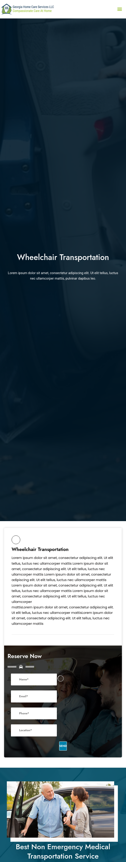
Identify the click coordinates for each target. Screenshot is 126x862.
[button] (119, 9)
